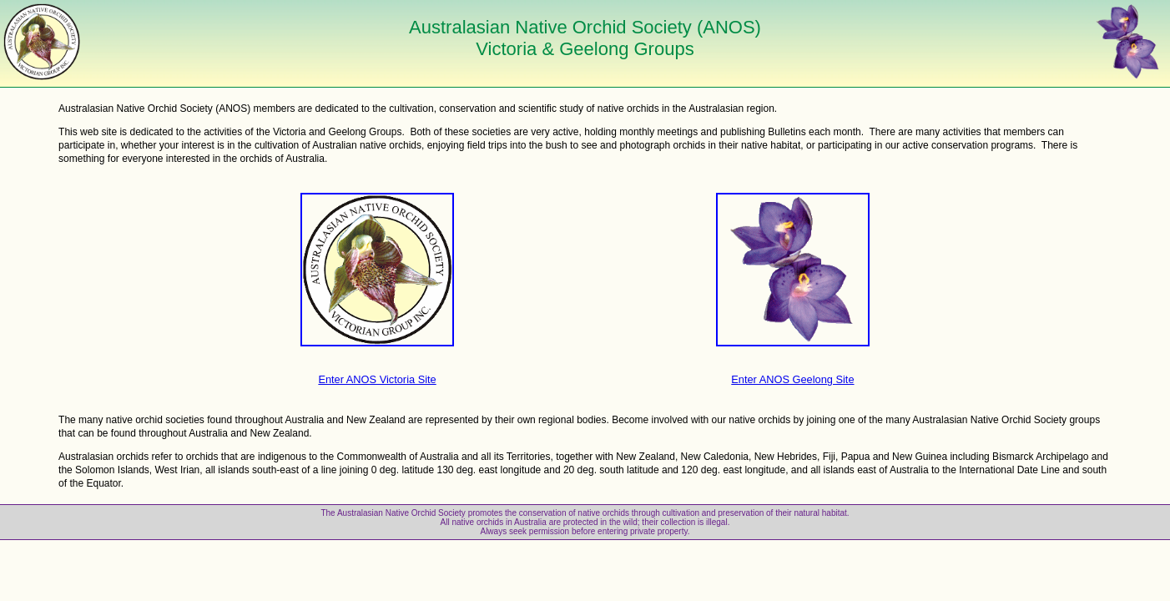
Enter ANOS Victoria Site (377, 379)
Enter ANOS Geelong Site (792, 379)
